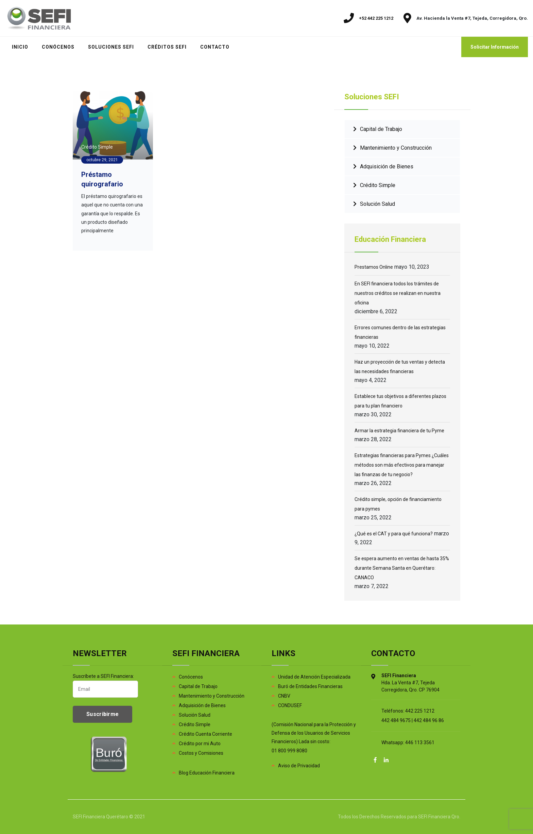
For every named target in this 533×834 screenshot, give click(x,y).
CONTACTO (214, 47)
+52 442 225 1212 (376, 18)
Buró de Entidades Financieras (310, 686)
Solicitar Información (494, 47)
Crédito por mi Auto (200, 743)
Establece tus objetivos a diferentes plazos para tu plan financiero (400, 401)
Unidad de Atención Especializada (314, 677)
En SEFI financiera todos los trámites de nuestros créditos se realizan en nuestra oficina (398, 293)
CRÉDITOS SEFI (167, 47)
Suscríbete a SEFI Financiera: (105, 685)
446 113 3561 (419, 742)
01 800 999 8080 (289, 750)
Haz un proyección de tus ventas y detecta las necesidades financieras (400, 366)
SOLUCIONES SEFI (111, 47)
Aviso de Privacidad (299, 765)
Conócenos (191, 677)
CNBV (284, 696)
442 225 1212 (419, 711)
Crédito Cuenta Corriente (205, 734)
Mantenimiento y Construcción (396, 148)
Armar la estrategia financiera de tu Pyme (399, 430)
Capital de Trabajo (381, 129)
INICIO (20, 47)
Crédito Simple (97, 147)
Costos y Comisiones (201, 753)
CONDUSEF (290, 705)
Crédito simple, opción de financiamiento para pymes (398, 504)
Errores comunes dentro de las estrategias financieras (400, 332)
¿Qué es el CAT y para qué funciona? (394, 533)
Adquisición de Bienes (386, 166)
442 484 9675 (396, 720)
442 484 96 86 (429, 720)
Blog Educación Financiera (207, 772)
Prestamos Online (374, 267)
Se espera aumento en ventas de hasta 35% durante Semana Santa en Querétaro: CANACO (402, 568)
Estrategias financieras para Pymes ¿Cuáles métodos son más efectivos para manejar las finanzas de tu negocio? (402, 465)
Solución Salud (377, 204)
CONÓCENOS (58, 47)
